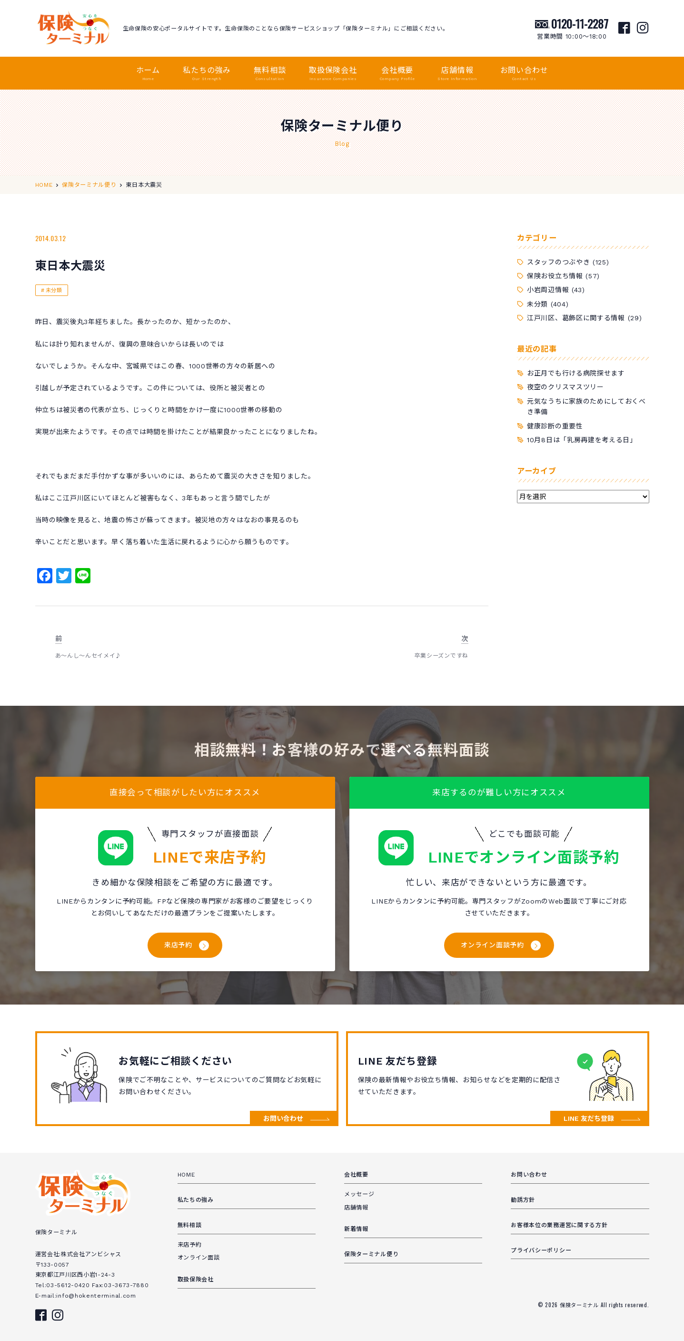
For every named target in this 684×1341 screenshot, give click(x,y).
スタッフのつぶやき (558, 262)
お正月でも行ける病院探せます (576, 373)
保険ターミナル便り (371, 1254)
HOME (186, 1174)
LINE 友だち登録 (589, 1118)
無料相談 (270, 74)
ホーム (148, 74)
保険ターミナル (580, 1305)
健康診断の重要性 (555, 426)
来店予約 (178, 945)
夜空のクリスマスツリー (565, 387)
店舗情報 (457, 74)
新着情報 (356, 1229)
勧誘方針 (523, 1200)
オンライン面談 (199, 1257)
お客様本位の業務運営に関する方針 (559, 1225)
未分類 (54, 290)
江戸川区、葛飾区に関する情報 (576, 318)
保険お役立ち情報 (555, 276)
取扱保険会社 (333, 74)
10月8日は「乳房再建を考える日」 (582, 440)
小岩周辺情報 (548, 290)
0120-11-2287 (579, 23)
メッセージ (359, 1194)
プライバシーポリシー (541, 1250)
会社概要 (397, 74)
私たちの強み (207, 74)
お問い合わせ (524, 74)
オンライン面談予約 (492, 945)
